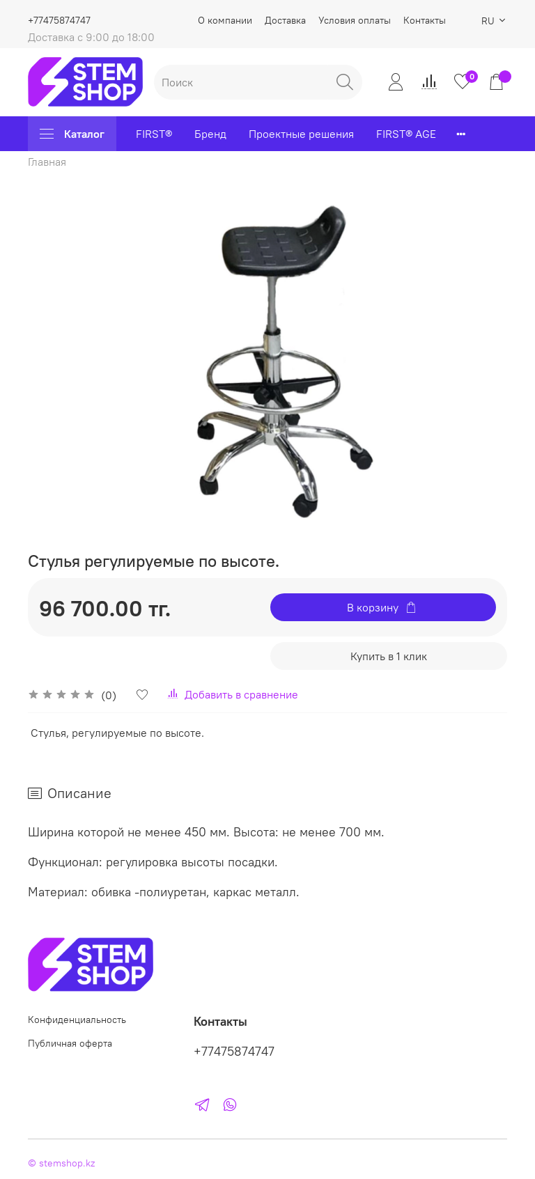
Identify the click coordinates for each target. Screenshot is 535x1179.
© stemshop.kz (61, 1163)
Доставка (285, 20)
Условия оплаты (354, 20)
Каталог (72, 134)
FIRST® (154, 134)
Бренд (210, 134)
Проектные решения (301, 134)
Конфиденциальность (77, 1019)
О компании (225, 20)
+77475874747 (59, 20)
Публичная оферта (70, 1043)
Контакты (424, 20)
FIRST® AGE (406, 134)
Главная (47, 162)
